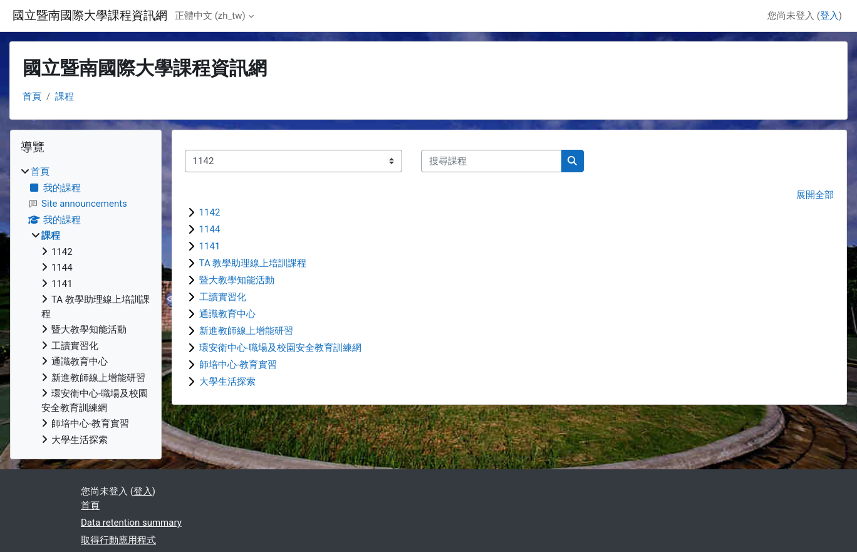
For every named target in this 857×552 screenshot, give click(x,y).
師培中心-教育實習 (238, 364)
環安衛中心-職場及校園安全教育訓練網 (280, 347)
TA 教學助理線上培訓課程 (253, 263)
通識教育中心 (227, 314)
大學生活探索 (227, 381)
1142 (210, 212)
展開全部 (815, 194)
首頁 (32, 96)
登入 (829, 15)
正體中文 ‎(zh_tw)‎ (210, 15)
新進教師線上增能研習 (246, 330)
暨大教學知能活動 (236, 280)
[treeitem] (86, 306)
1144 (210, 229)
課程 (64, 96)
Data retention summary (131, 522)
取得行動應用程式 (118, 540)
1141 (210, 246)
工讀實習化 (222, 297)
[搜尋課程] (491, 161)
